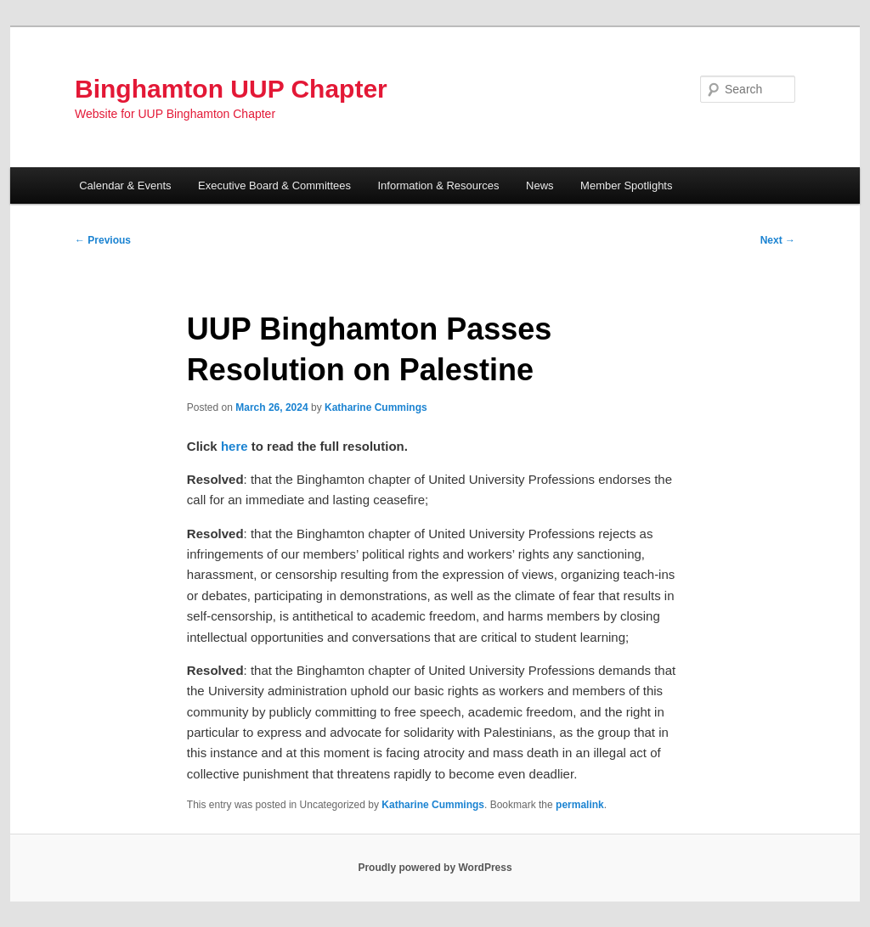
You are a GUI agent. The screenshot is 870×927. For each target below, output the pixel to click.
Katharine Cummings (376, 407)
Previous (103, 240)
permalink (580, 805)
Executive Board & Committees (274, 185)
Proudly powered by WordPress (434, 868)
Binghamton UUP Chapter (231, 89)
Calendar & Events (125, 185)
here (234, 446)
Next (777, 240)
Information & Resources (439, 185)
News (540, 185)
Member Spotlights (626, 185)
